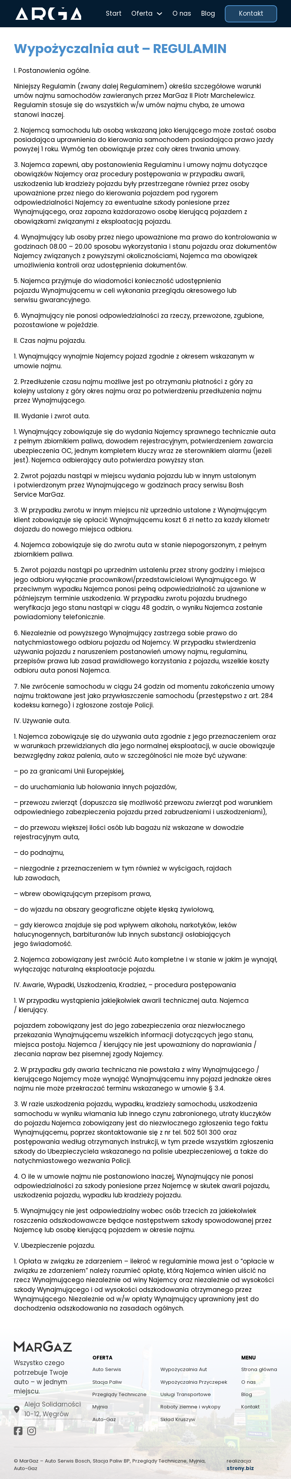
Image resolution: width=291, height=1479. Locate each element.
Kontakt (251, 13)
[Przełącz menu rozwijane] (159, 13)
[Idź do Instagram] (31, 1431)
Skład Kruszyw (177, 1419)
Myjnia (100, 1406)
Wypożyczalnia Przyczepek (193, 1382)
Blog (208, 13)
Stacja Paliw (107, 1382)
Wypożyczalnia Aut (183, 1369)
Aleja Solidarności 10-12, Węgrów (52, 1409)
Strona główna (259, 1369)
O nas (181, 13)
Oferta (142, 13)
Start (114, 13)
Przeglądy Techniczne (119, 1394)
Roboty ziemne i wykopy (190, 1406)
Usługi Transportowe (185, 1394)
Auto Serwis (106, 1369)
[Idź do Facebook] (18, 1431)
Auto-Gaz (104, 1419)
